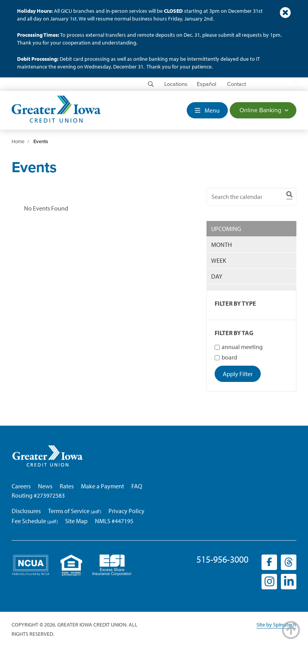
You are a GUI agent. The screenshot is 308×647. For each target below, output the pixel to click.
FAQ (136, 486)
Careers (21, 486)
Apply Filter (238, 374)
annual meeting (239, 347)
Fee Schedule (29, 521)
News (45, 486)
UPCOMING (226, 229)
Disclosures (26, 511)
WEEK (218, 260)
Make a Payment (102, 486)
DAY (216, 276)
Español (206, 84)
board (226, 357)
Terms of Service (68, 511)
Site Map (76, 521)
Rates (67, 486)
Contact (236, 84)
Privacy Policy (126, 511)
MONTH (221, 244)
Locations (176, 84)
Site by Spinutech (276, 624)
